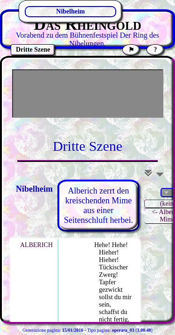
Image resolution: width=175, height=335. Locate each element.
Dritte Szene (87, 146)
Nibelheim (70, 11)
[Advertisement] (87, 93)
